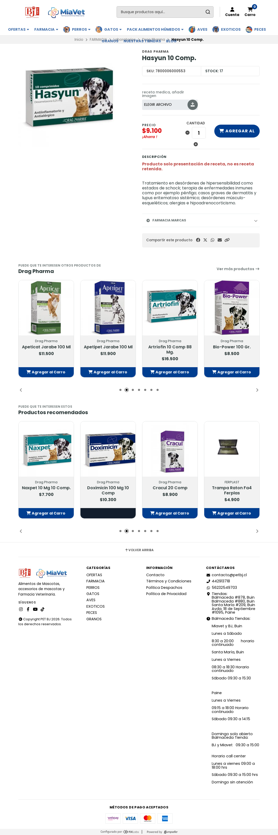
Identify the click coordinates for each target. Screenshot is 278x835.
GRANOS (110, 41)
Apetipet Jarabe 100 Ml (108, 346)
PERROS (81, 29)
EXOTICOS (231, 29)
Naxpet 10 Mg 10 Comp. (46, 488)
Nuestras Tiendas (142, 41)
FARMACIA (46, 29)
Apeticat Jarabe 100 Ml (46, 346)
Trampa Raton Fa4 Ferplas (232, 490)
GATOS (113, 29)
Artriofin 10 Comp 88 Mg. (170, 349)
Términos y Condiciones (168, 581)
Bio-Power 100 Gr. (232, 346)
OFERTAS (18, 29)
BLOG (171, 41)
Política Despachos (164, 587)
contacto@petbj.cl (226, 575)
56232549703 (221, 587)
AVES (202, 29)
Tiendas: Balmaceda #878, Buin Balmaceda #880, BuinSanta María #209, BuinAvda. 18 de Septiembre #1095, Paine (230, 603)
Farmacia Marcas (166, 220)
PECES (260, 29)
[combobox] (165, 12)
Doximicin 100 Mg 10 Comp (108, 490)
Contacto (155, 575)
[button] (227, 240)
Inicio (79, 39)
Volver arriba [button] (139, 550)
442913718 (218, 581)
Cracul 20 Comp (170, 488)
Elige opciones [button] (108, 513)
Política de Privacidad (166, 594)
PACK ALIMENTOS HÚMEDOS (155, 29)
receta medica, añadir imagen (163, 94)
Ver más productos (238, 269)
